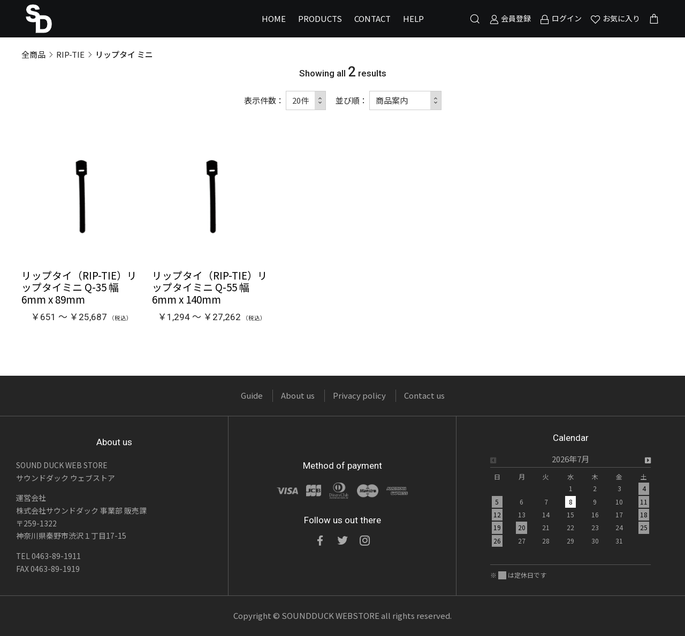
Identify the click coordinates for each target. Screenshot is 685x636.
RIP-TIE (70, 54)
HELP (413, 18)
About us (298, 395)
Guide (252, 395)
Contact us (424, 395)
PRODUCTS (320, 18)
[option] (570, 503)
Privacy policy (359, 395)
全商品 (33, 54)
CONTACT (372, 18)
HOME (274, 18)
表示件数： (264, 100)
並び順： (352, 100)
